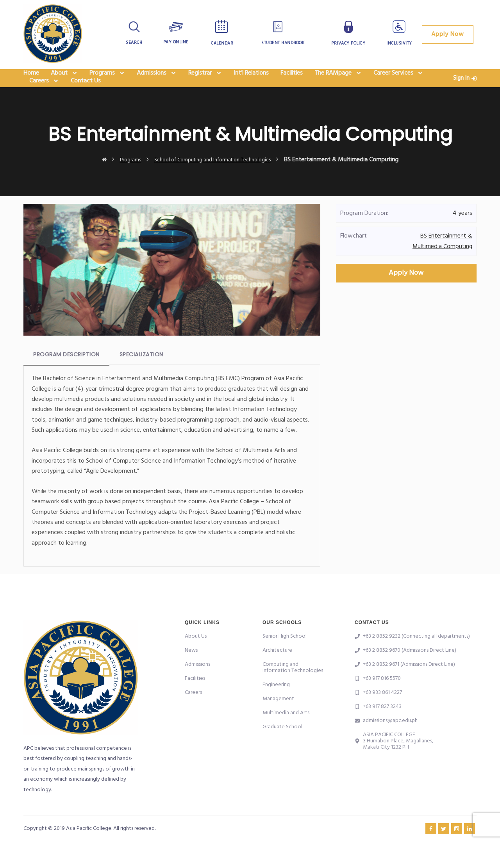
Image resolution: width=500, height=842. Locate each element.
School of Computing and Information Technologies (215, 177)
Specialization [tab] (141, 372)
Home (31, 78)
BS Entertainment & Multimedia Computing (442, 259)
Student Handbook (283, 43)
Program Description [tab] (66, 372)
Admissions (157, 78)
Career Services (398, 78)
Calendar (222, 43)
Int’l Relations (251, 78)
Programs (107, 78)
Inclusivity (399, 43)
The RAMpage (338, 78)
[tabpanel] (171, 484)
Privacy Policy (348, 43)
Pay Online (175, 42)
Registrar (205, 78)
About (64, 78)
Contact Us (86, 96)
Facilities (291, 78)
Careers (44, 96)
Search (134, 42)
